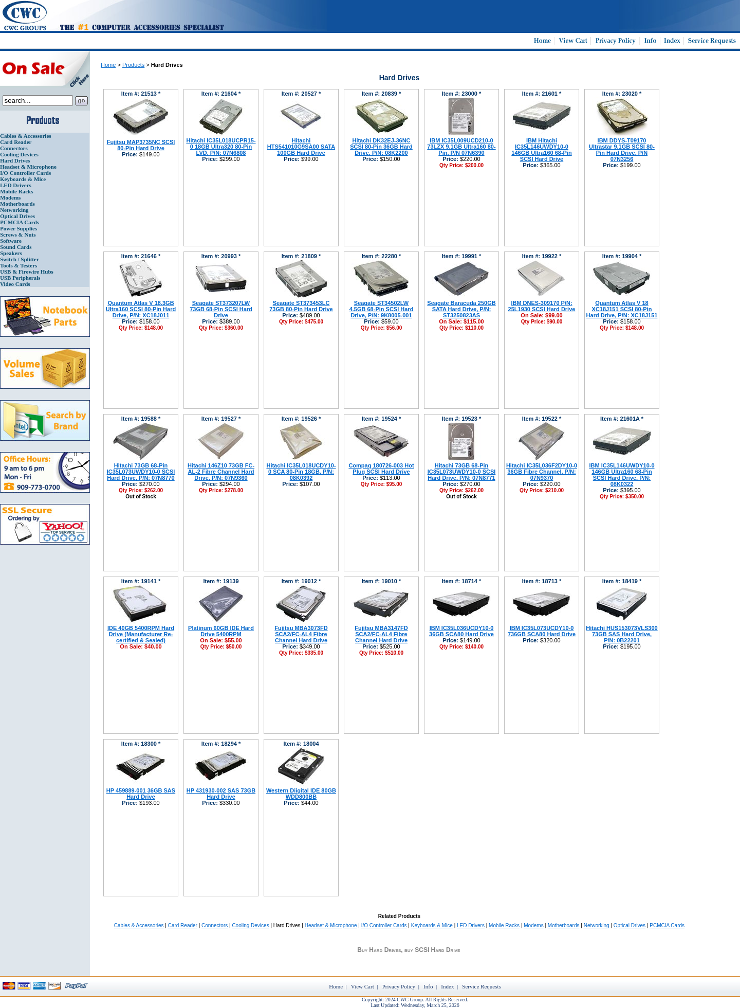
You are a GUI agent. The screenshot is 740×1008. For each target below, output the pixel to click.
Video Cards (15, 284)
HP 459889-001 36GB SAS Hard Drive (140, 793)
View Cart (362, 986)
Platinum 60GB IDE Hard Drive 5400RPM (221, 631)
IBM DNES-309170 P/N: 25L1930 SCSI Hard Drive (542, 306)
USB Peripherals (20, 278)
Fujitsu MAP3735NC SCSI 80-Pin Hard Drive (141, 145)
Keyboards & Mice (23, 179)
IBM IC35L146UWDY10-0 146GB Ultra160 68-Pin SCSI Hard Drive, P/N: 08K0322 (621, 474)
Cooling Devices (19, 154)
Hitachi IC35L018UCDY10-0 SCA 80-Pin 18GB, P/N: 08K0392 (301, 471)
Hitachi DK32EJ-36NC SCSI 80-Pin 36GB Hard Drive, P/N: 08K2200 (381, 146)
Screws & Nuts (17, 234)
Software (11, 241)
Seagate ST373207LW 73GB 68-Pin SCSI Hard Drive (221, 309)
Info (428, 986)
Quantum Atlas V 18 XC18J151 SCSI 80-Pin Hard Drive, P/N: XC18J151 (622, 309)
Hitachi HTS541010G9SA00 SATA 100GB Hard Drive (301, 146)
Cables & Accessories (25, 136)
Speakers (11, 253)
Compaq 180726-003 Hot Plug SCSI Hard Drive (381, 468)
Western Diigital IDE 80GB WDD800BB (301, 793)
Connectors (14, 148)
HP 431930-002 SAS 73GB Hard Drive (221, 793)
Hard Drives (15, 160)
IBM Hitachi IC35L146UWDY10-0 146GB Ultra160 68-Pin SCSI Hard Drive (541, 149)
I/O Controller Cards (25, 173)
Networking (14, 210)
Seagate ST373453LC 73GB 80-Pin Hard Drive (301, 306)
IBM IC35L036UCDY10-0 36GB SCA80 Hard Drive (461, 631)
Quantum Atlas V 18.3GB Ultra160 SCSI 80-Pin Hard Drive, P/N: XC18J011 (141, 309)
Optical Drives (17, 216)
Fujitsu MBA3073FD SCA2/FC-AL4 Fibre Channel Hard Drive (300, 634)
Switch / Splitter (19, 259)
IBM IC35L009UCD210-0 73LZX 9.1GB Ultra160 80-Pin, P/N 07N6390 (461, 146)
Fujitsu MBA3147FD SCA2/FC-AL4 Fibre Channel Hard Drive (381, 634)
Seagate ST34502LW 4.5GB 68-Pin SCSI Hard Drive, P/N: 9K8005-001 (381, 309)
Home (108, 65)
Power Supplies (18, 228)
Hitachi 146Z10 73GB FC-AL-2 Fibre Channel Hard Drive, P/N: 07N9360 (221, 471)
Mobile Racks (16, 191)
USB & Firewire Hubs (26, 271)
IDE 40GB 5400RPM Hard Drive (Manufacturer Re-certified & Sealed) (140, 634)
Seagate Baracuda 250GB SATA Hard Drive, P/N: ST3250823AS (461, 309)
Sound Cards (15, 247)
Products (133, 65)
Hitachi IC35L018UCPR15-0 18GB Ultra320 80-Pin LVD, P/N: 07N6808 (220, 146)
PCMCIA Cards (19, 222)
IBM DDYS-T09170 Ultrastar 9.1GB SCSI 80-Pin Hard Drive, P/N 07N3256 (622, 149)
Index (447, 986)
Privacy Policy (398, 986)
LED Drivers (15, 185)
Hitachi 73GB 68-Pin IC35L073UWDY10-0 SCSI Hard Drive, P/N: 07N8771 (462, 471)
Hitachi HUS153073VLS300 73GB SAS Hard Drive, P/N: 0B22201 (621, 634)
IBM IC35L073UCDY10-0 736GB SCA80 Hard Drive (542, 631)
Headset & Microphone (28, 167)
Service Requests (481, 986)
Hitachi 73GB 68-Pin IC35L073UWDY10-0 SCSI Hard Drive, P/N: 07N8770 (141, 471)
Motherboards (17, 204)
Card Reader (15, 142)
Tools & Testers (18, 265)
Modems (10, 197)
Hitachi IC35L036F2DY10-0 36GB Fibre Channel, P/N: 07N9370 (541, 471)
